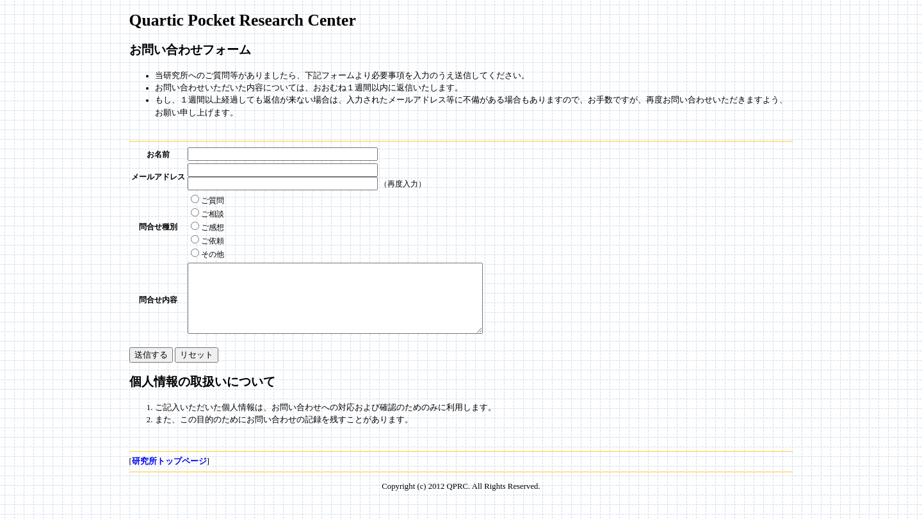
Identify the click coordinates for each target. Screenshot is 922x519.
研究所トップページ (169, 474)
